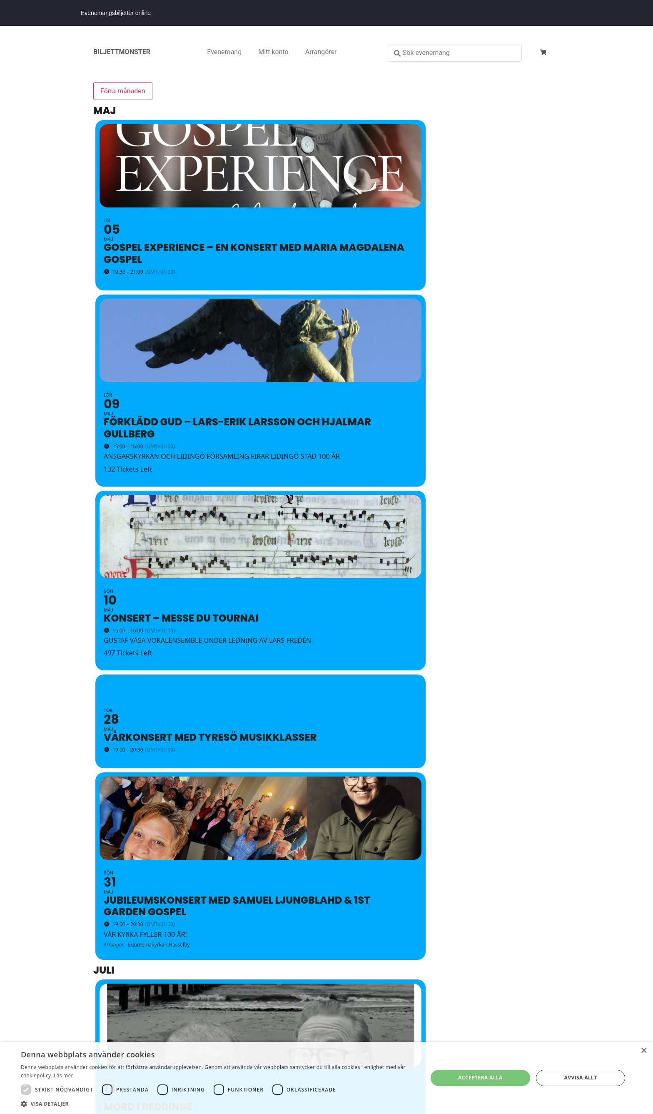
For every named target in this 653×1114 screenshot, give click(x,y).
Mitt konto (273, 52)
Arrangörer (321, 52)
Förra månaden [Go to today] (122, 91)
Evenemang (224, 52)
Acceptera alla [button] (480, 1077)
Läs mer (63, 1075)
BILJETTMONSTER (121, 52)
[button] (218, 1103)
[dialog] (326, 1078)
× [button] (644, 1051)
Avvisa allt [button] (580, 1077)
